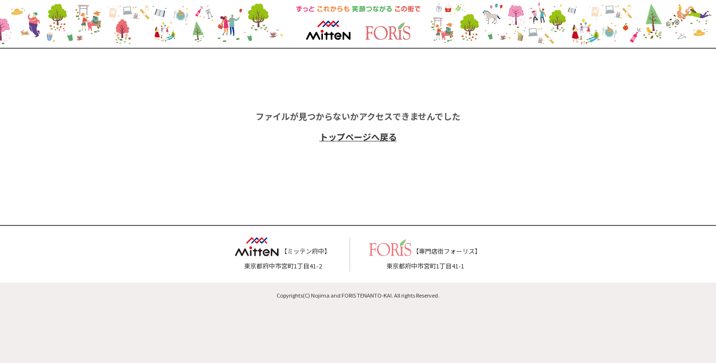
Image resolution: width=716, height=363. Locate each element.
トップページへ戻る (358, 136)
